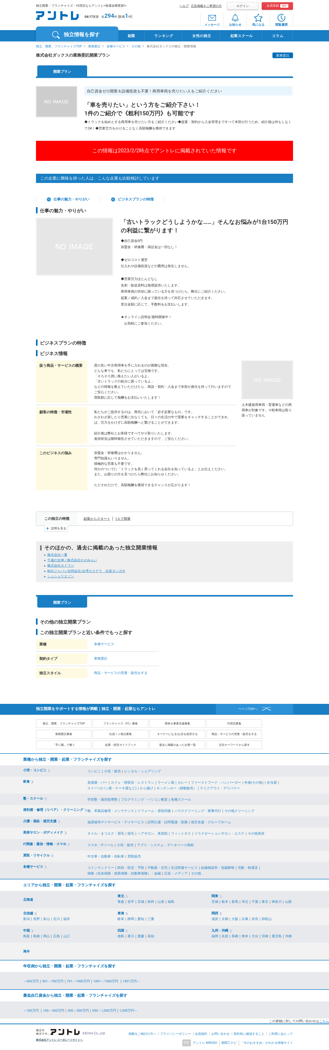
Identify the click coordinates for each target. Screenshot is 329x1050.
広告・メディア (176, 873)
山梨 (288, 902)
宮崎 (265, 936)
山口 (66, 936)
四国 (120, 930)
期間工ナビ (229, 1043)
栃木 (225, 902)
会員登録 (277, 6)
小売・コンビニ (35, 770)
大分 (255, 936)
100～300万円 (53, 1010)
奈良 (255, 919)
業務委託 (94, 46)
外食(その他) (253, 782)
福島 (171, 902)
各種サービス (116, 46)
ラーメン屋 (166, 782)
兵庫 (245, 919)
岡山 (46, 936)
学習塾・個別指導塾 (102, 799)
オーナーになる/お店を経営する (177, 734)
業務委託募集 (63, 734)
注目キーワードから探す (234, 745)
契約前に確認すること (249, 1034)
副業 (131, 36)
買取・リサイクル (36, 855)
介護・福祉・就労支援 (40, 821)
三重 (151, 919)
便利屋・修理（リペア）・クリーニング (53, 810)
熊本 (245, 936)
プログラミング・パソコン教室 (144, 799)
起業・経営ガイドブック (120, 745)
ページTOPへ (248, 709)
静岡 (130, 919)
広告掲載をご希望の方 (206, 6)
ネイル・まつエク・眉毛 (105, 833)
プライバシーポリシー (175, 1034)
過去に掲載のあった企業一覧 (177, 745)
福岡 (215, 936)
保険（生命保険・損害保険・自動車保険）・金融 (124, 873)
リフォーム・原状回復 (154, 811)
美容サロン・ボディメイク (43, 832)
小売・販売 (112, 771)
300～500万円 (78, 1010)
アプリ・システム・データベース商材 (165, 845)
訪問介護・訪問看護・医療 (168, 822)
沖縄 (288, 936)
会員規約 (201, 1034)
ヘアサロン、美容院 (153, 833)
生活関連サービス (184, 868)
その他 (136, 46)
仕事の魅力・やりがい (71, 199)
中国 (26, 930)
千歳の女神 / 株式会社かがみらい (72, 560)
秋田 (151, 902)
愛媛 (141, 936)
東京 (265, 902)
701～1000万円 (78, 981)
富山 (46, 919)
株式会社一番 (57, 555)
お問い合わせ (220, 1034)
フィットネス (181, 833)
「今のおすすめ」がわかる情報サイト (267, 1043)
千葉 (255, 902)
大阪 (235, 919)
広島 (56, 936)
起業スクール (241, 36)
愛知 (141, 919)
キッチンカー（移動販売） (177, 788)
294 (109, 16)
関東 (215, 896)
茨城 (215, 902)
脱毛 (130, 833)
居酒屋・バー (97, 782)
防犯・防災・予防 (130, 868)
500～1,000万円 (104, 1010)
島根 (36, 936)
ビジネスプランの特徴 (136, 199)
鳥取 (26, 936)
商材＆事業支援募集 (177, 723)
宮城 (141, 902)
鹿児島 (277, 936)
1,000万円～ (129, 1010)
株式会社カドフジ (60, 565)
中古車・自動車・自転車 (105, 856)
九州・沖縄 (220, 930)
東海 (120, 913)
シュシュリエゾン (60, 576)
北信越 (28, 913)
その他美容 (256, 833)
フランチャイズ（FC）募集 (120, 723)
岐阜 (120, 919)
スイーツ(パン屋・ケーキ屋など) (111, 788)
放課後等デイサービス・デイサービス (115, 822)
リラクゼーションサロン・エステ (219, 833)
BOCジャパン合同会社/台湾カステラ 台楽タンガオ (86, 571)
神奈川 (277, 902)
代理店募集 (234, 723)
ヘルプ (184, 6)
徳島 (120, 936)
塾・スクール (33, 798)
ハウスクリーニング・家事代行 (197, 811)
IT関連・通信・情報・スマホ (44, 844)
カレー (183, 782)
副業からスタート (97, 519)
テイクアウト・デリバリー (220, 788)
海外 (26, 951)
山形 (161, 902)
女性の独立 (201, 36)
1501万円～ (131, 981)
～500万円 (31, 981)
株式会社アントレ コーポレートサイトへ (59, 1039)
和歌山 (267, 919)
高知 (151, 936)
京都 (225, 919)
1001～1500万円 (106, 981)
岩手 (130, 902)
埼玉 (245, 902)
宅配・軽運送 (248, 868)
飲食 (26, 781)
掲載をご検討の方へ (142, 1034)
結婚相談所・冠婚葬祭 (217, 868)
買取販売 (134, 856)
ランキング (163, 36)
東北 (120, 896)
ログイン (242, 6)
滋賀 (215, 919)
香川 (130, 936)
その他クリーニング (239, 811)
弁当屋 (272, 782)
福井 (66, 919)
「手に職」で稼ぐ (63, 745)
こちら (324, 1021)
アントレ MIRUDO (205, 1043)
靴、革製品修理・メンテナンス (110, 811)
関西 (215, 913)
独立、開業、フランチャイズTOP (59, 46)
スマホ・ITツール (100, 845)
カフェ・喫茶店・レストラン (132, 782)
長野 (36, 919)
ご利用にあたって (280, 1034)
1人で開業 (122, 519)
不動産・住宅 (158, 868)
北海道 (28, 900)
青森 (120, 902)
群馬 (235, 902)
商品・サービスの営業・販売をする (121, 673)
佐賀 (225, 936)
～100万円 (31, 1010)
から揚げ (146, 788)
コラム (277, 36)
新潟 (26, 919)
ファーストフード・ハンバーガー (216, 782)
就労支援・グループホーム (211, 822)
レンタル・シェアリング (142, 771)
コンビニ (94, 771)
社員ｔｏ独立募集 (120, 734)
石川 (56, 919)
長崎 (235, 936)
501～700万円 (52, 981)
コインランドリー (100, 868)
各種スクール (181, 799)
